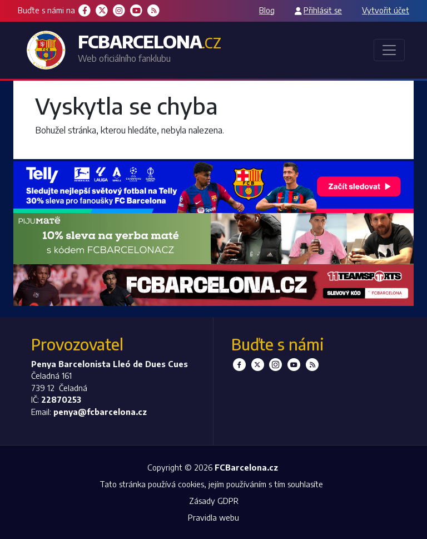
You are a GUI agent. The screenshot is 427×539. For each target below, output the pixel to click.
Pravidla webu (213, 517)
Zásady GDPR (214, 501)
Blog (267, 10)
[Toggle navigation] (389, 50)
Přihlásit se (323, 10)
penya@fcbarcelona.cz (100, 412)
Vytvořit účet (385, 10)
